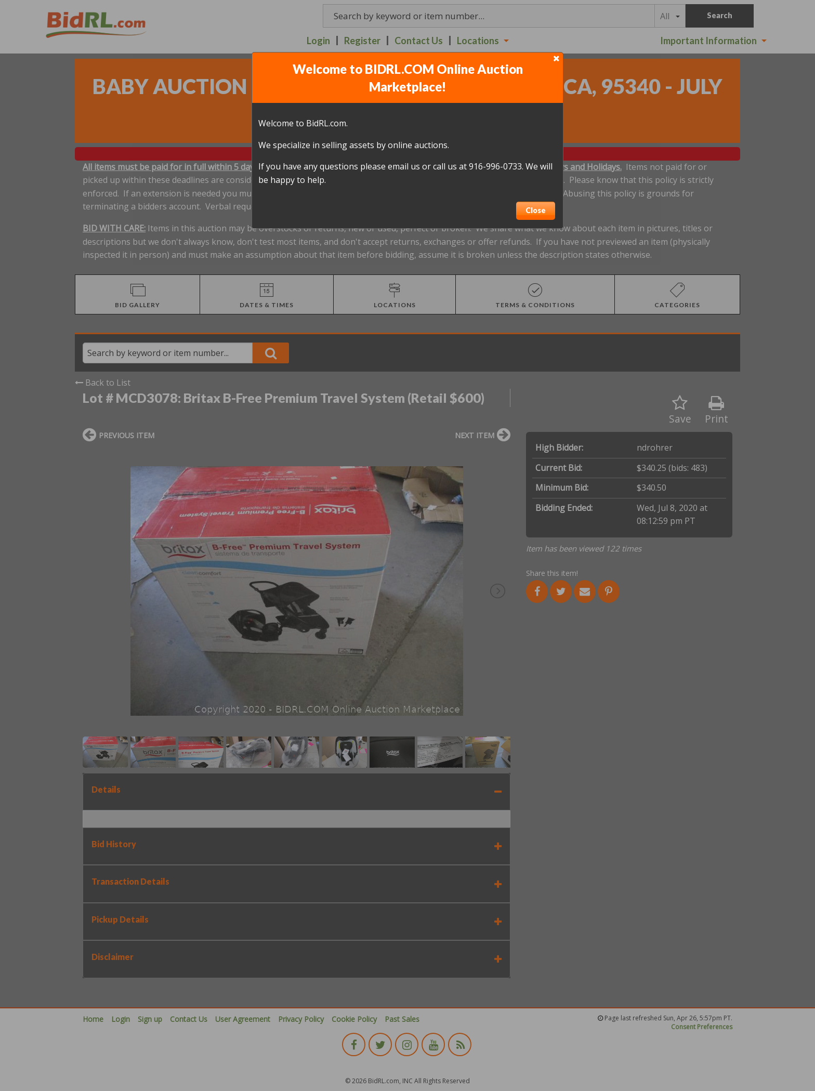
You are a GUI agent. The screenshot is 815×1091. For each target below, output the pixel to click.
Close (535, 210)
